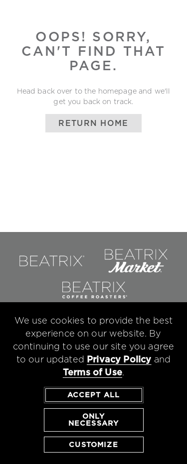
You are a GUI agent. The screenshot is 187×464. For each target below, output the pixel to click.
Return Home (93, 122)
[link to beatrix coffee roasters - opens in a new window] (93, 301)
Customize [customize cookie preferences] (93, 445)
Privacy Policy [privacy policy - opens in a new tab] (119, 359)
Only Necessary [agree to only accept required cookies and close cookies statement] (93, 419)
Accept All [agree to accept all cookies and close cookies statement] (93, 395)
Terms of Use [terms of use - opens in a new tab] (92, 372)
